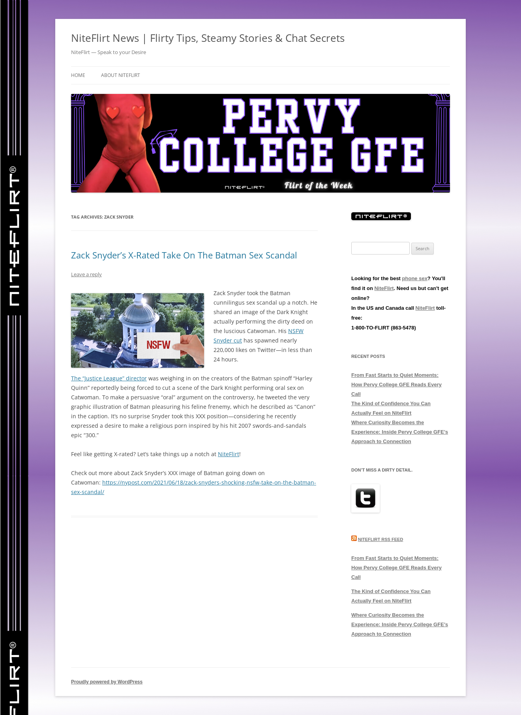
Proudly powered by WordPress (106, 682)
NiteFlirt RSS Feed (380, 539)
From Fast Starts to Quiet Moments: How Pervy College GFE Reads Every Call (396, 384)
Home (78, 75)
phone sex (414, 278)
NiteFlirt (228, 454)
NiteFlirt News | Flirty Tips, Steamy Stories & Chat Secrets (208, 38)
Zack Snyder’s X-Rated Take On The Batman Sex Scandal (184, 255)
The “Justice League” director (109, 378)
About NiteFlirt (120, 75)
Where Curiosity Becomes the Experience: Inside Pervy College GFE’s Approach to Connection (399, 431)
